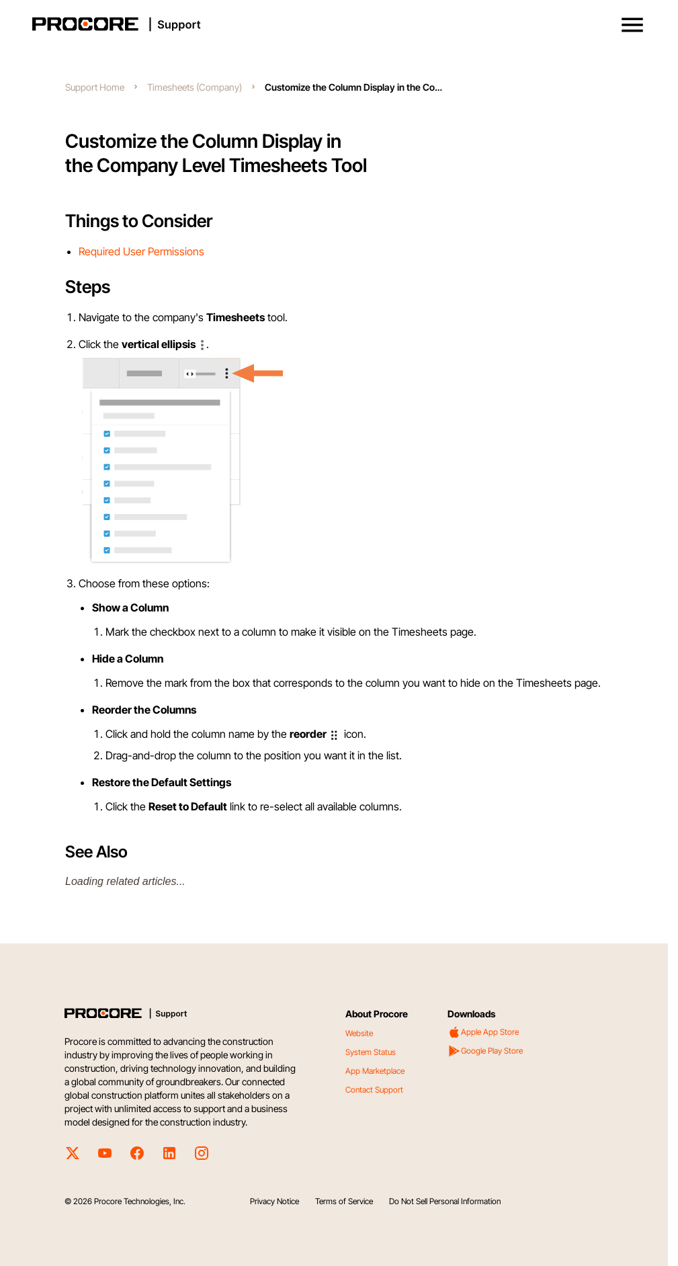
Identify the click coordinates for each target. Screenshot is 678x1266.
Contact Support (374, 1090)
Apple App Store (483, 1032)
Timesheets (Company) (194, 87)
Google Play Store (485, 1051)
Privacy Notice (274, 1201)
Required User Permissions (141, 251)
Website (359, 1033)
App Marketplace (375, 1071)
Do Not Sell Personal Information (445, 1201)
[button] (632, 25)
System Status (370, 1052)
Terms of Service (344, 1201)
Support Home (94, 87)
